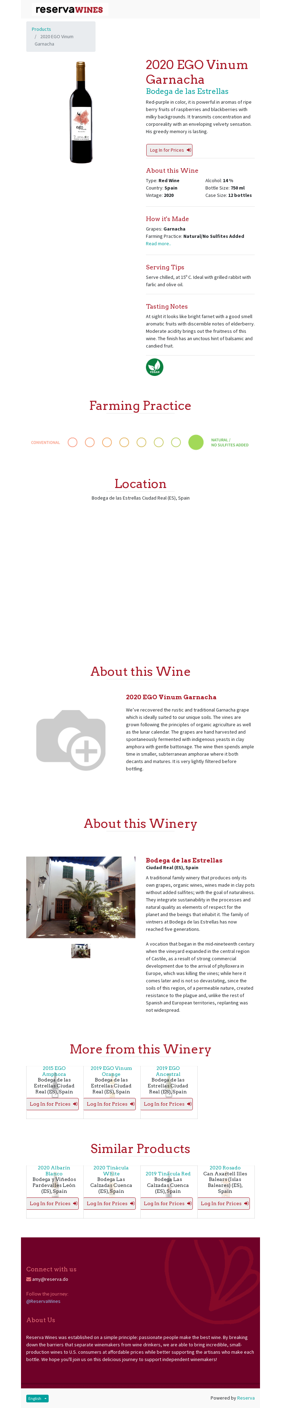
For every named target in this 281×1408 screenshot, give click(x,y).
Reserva (246, 1398)
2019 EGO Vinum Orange (111, 1071)
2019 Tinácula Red (168, 1173)
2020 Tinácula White (111, 1170)
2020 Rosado (225, 1167)
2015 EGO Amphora (54, 1071)
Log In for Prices (170, 150)
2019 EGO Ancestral (168, 1071)
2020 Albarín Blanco (54, 1170)
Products (41, 29)
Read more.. (158, 243)
